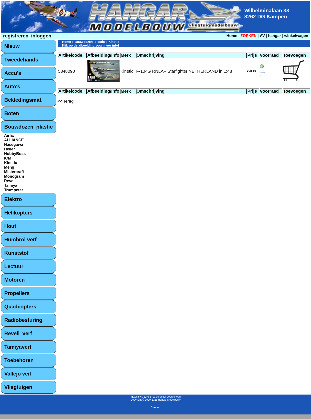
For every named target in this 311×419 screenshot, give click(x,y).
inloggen (40, 36)
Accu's (12, 73)
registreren (15, 36)
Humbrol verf (20, 239)
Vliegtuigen (18, 387)
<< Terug (65, 101)
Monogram (14, 176)
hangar (274, 36)
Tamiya (10, 185)
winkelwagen (296, 36)
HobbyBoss (15, 153)
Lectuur (13, 266)
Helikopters (18, 213)
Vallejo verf (18, 374)
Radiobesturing (23, 320)
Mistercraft (14, 172)
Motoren (14, 280)
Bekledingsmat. (23, 100)
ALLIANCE (14, 140)
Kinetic (10, 163)
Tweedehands (21, 60)
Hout (10, 226)
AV (263, 36)
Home (231, 36)
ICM (7, 158)
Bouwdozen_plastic (28, 127)
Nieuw (12, 46)
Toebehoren (19, 360)
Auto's (12, 86)
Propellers (17, 293)
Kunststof (16, 253)
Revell (10, 181)
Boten (11, 113)
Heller (9, 149)
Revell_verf (18, 333)
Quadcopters (20, 306)
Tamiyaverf (17, 347)
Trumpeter (13, 190)
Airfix (9, 135)
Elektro (13, 199)
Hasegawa (13, 144)
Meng (9, 167)
